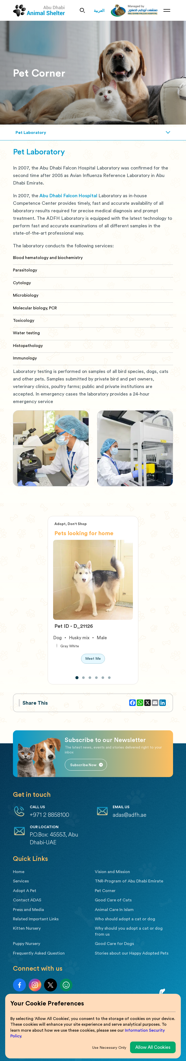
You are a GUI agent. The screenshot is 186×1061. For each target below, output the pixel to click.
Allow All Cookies (152, 1047)
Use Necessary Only (109, 1047)
